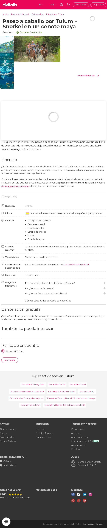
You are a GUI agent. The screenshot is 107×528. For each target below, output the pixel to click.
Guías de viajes (43, 437)
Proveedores (78, 429)
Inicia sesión (81, 4)
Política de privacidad (85, 524)
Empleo (75, 449)
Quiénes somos (8, 429)
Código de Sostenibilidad (76, 264)
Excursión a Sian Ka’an (30, 405)
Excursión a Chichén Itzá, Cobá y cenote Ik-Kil (64, 405)
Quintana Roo (38, 14)
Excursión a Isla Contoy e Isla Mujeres (26, 398)
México (6, 14)
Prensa (3, 433)
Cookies (99, 524)
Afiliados (75, 433)
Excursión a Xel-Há (57, 384)
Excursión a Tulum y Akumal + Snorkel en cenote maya (71, 398)
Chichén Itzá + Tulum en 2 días (61, 391)
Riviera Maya (51, 14)
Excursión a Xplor (87, 391)
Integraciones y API (81, 441)
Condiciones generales (52, 524)
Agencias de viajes (80, 437)
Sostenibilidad (7, 437)
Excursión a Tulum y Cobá (33, 384)
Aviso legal (69, 524)
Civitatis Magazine (45, 433)
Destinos (40, 429)
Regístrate (98, 4)
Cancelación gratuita (31, 32)
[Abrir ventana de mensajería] (6, 522)
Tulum (61, 14)
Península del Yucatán (20, 14)
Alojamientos (78, 445)
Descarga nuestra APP (13, 456)
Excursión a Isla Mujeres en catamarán (27, 391)
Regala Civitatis (8, 441)
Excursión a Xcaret (78, 384)
